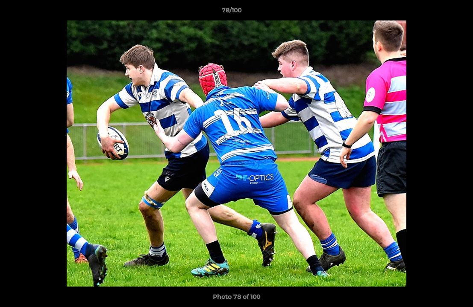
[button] (437, 12)
